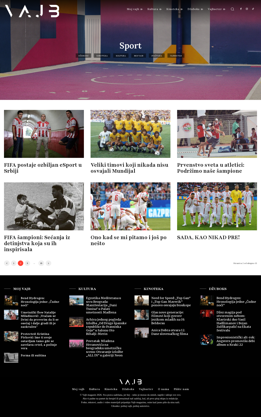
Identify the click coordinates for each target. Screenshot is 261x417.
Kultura (121, 55)
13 (41, 263)
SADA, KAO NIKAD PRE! (208, 237)
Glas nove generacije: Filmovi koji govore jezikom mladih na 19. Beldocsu (168, 317)
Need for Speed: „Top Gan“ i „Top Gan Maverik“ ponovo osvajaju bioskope (171, 301)
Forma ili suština (33, 355)
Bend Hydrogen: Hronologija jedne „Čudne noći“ (40, 301)
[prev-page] (7, 263)
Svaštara (157, 55)
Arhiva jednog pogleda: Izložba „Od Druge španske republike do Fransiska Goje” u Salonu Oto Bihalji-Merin (106, 327)
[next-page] (48, 263)
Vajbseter (175, 55)
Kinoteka (102, 55)
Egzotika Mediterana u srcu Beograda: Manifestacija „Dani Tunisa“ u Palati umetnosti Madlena (103, 305)
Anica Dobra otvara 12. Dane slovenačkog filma (169, 332)
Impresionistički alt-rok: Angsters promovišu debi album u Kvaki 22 (236, 340)
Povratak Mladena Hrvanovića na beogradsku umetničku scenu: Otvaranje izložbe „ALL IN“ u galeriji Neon (104, 348)
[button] (232, 8)
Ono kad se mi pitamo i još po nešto (129, 240)
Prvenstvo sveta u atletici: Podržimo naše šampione (210, 168)
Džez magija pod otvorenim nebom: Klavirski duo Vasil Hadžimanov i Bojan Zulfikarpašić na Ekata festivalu (234, 321)
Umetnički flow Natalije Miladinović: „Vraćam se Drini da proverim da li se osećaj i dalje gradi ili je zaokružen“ (40, 319)
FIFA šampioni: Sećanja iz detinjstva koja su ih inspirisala (37, 243)
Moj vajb (138, 55)
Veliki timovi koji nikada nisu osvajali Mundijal (129, 168)
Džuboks (83, 55)
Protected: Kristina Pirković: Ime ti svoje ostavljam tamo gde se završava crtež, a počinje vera (39, 341)
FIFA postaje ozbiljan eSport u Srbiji (43, 168)
